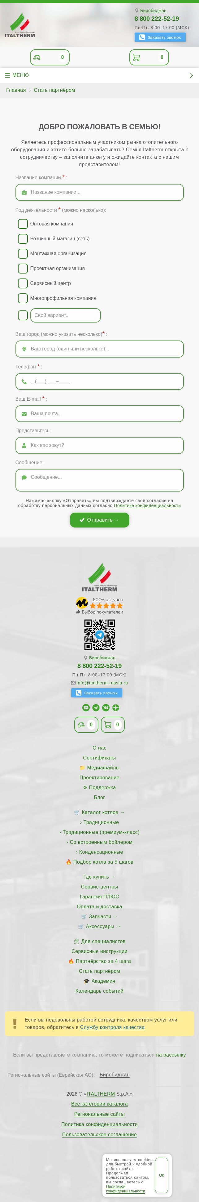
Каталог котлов (100, 812)
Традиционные (101, 822)
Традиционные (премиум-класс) (101, 832)
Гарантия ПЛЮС (99, 896)
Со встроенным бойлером (101, 842)
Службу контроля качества (112, 1027)
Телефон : (28, 366)
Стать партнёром (99, 971)
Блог (99, 797)
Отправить (100, 520)
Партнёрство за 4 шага (103, 961)
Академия (103, 981)
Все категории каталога (99, 1104)
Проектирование (99, 777)
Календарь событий (99, 991)
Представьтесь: (33, 430)
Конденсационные (101, 852)
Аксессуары (100, 926)
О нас (99, 747)
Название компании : (41, 177)
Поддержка (102, 787)
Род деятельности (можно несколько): (60, 209)
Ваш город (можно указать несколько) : (61, 333)
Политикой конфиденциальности (125, 1188)
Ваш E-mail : (31, 398)
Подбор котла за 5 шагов (103, 862)
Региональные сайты (99, 1114)
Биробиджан (153, 10)
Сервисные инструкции (99, 951)
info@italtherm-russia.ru (102, 682)
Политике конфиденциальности (147, 505)
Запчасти (100, 916)
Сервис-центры (99, 886)
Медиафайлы (103, 767)
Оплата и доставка (99, 906)
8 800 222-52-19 (157, 18)
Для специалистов (103, 941)
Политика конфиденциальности (99, 1124)
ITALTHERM (101, 1094)
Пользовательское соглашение (99, 1134)
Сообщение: (29, 462)
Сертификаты (99, 757)
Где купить (96, 876)
